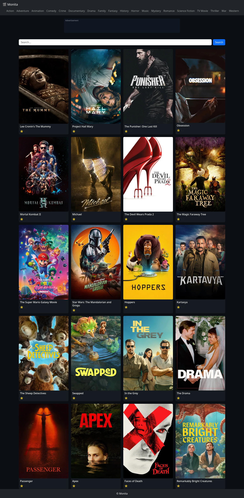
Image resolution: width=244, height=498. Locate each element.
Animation (38, 11)
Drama (91, 11)
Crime (62, 11)
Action (10, 11)
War (224, 11)
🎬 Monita (10, 4)
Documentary (76, 11)
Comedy (51, 11)
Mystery (156, 11)
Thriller (215, 11)
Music (145, 11)
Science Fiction (186, 11)
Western (234, 11)
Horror (135, 11)
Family (102, 11)
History (124, 11)
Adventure (23, 11)
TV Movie (202, 11)
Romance (169, 11)
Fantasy (113, 11)
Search (219, 42)
